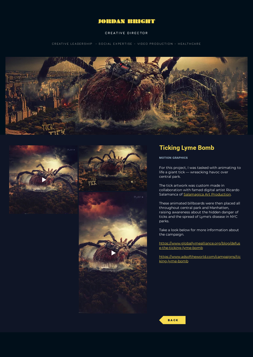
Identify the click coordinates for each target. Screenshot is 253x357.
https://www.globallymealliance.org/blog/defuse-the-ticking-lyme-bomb (199, 245)
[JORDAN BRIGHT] (126, 21)
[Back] (172, 320)
